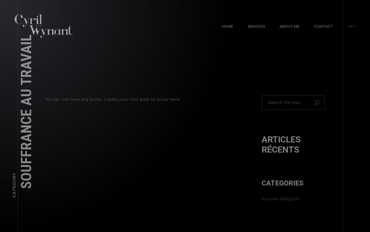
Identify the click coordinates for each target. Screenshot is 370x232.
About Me (289, 26)
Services (256, 26)
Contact (323, 26)
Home (227, 26)
